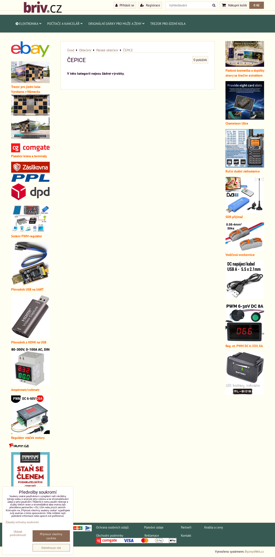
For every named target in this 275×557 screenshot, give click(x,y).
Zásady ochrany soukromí (22, 522)
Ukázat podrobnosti (18, 533)
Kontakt (186, 535)
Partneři (186, 527)
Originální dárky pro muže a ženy (116, 23)
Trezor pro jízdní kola (168, 23)
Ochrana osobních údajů (112, 527)
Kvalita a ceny (213, 527)
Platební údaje (154, 527)
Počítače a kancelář (65, 23)
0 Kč (257, 5)
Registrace (150, 5)
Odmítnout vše (51, 548)
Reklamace (151, 535)
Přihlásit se (124, 5)
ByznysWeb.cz (254, 551)
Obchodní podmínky (109, 535)
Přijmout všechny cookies (51, 536)
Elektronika (28, 23)
